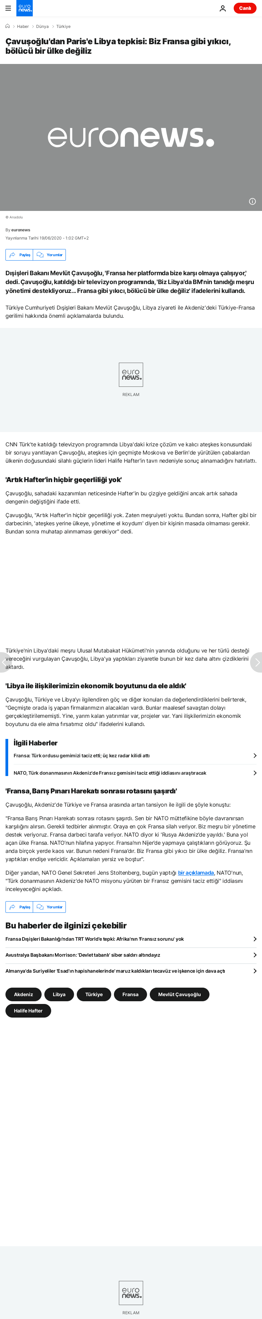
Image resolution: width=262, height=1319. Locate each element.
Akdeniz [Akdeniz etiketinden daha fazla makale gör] (23, 994)
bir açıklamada (196, 872)
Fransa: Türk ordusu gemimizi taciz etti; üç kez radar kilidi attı (82, 755)
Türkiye (63, 26)
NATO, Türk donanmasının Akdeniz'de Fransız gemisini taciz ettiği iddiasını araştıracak (110, 773)
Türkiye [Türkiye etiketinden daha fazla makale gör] (94, 994)
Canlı (245, 8)
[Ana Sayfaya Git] (24, 8)
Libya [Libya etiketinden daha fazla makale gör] (59, 994)
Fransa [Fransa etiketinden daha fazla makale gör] (130, 994)
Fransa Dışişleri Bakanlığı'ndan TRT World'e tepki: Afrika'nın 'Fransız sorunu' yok (94, 939)
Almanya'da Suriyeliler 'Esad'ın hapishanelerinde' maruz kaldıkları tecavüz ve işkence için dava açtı (115, 971)
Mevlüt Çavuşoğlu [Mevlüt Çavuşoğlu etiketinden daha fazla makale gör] (179, 994)
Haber (23, 26)
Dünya (42, 26)
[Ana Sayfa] (7, 26)
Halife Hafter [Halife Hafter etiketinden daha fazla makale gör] (28, 1010)
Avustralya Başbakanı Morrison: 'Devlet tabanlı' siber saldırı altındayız (82, 955)
